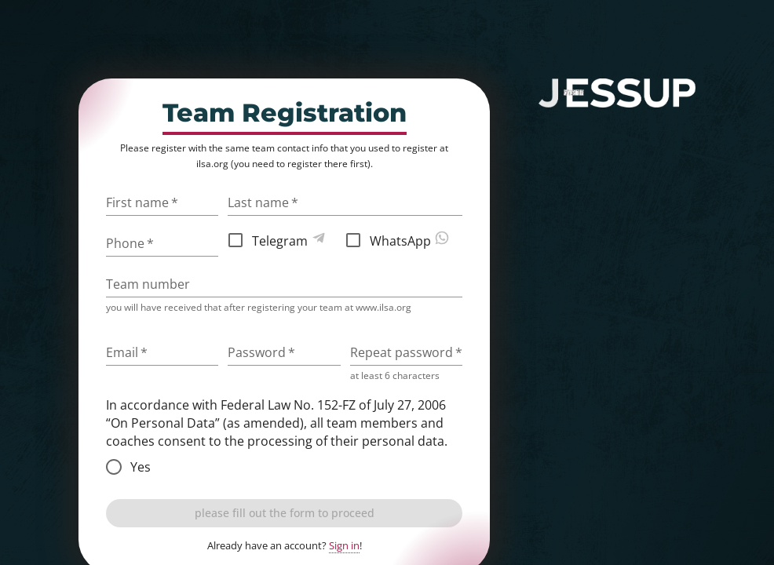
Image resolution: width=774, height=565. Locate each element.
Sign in (344, 545)
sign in (664, 124)
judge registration (608, 188)
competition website (595, 145)
